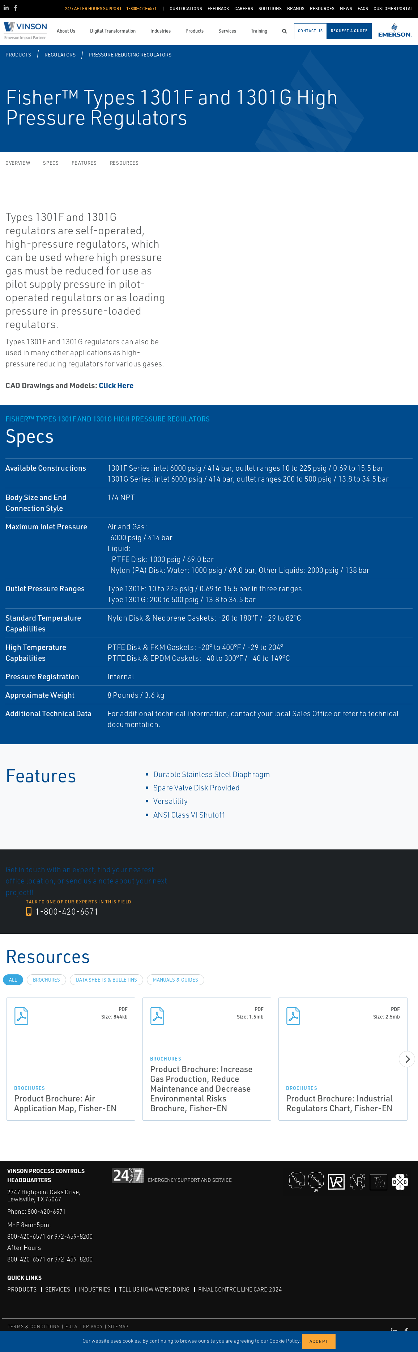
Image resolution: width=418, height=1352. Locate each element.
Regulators (60, 54)
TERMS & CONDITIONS (34, 1326)
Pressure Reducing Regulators (130, 54)
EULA (71, 1326)
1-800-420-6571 (63, 911)
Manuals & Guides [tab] (175, 979)
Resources (124, 163)
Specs (51, 163)
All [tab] (13, 979)
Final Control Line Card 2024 (243, 1289)
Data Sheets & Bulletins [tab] (106, 979)
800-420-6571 (46, 1196)
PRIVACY (92, 1326)
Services (58, 1289)
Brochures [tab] (46, 979)
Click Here (116, 385)
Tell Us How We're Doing (156, 1289)
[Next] (407, 1059)
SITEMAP (118, 1326)
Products (18, 54)
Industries (95, 1289)
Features (84, 163)
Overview (17, 163)
